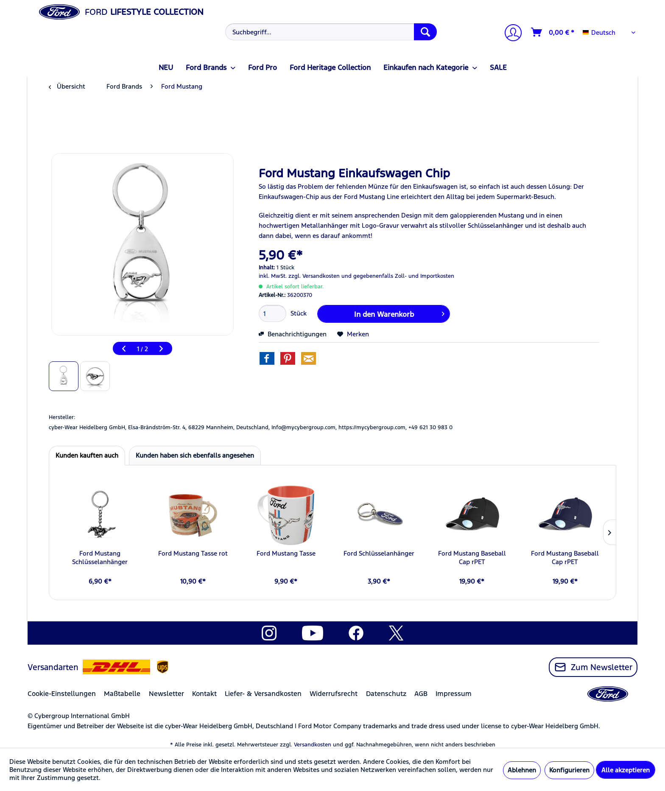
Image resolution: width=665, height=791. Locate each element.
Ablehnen (522, 770)
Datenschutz (386, 693)
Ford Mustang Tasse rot (193, 553)
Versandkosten (312, 744)
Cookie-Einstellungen (62, 693)
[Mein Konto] (510, 33)
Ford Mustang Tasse (286, 553)
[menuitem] (330, 31)
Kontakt (204, 693)
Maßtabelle (122, 693)
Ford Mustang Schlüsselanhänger (100, 557)
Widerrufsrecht (334, 693)
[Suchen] (425, 31)
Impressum (454, 693)
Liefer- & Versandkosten (263, 693)
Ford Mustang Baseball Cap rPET (472, 557)
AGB (421, 693)
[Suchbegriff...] (331, 31)
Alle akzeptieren (625, 770)
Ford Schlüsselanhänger (379, 553)
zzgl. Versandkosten (314, 276)
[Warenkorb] (553, 32)
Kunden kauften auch (87, 455)
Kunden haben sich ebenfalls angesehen (195, 455)
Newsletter (166, 693)
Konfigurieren (569, 770)
